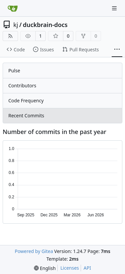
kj (15, 24)
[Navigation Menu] (115, 8)
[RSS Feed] (10, 36)
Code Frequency (26, 100)
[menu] (45, 268)
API (87, 268)
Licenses (69, 268)
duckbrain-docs (45, 24)
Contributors (22, 85)
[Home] (12, 8)
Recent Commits (26, 115)
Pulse (14, 70)
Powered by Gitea (34, 251)
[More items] (117, 49)
